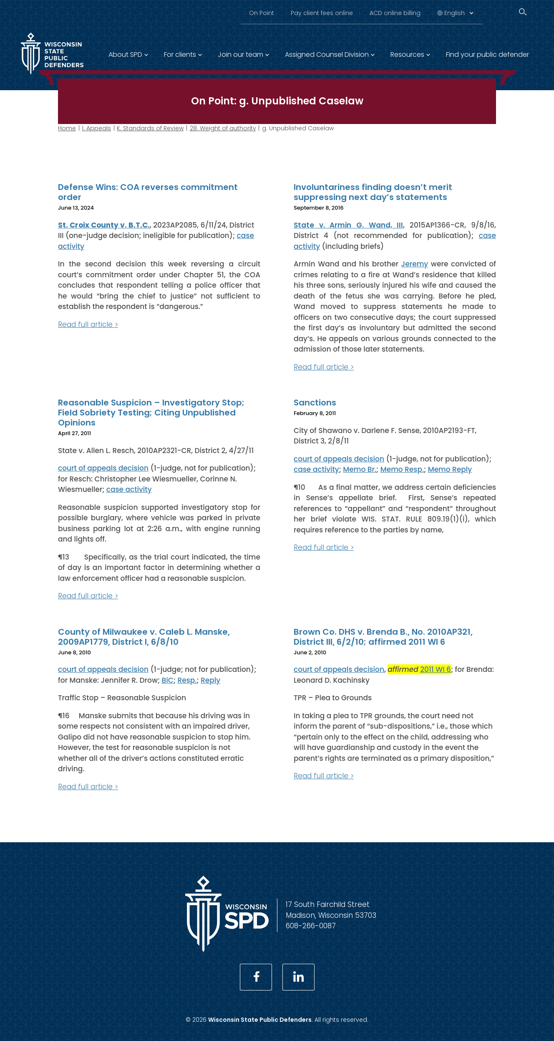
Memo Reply (450, 469)
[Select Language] (459, 13)
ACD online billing (395, 13)
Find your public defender (487, 54)
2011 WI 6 (435, 669)
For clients (180, 54)
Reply (210, 680)
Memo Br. (359, 469)
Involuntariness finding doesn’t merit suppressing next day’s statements (373, 192)
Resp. (187, 680)
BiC (168, 680)
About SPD (125, 54)
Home (67, 128)
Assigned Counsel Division (327, 54)
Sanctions (315, 402)
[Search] (522, 11)
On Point (261, 13)
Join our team (240, 54)
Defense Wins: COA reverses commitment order (148, 192)
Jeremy (414, 264)
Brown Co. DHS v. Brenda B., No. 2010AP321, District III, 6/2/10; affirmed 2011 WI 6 (383, 636)
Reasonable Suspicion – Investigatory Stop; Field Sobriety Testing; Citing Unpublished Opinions (151, 412)
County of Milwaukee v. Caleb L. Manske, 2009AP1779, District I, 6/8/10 (144, 636)
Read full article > (88, 324)
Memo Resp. (402, 469)
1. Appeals (96, 128)
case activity (129, 489)
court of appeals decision (103, 468)
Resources (407, 54)
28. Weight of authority (223, 128)
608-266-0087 (311, 926)
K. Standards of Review (150, 128)
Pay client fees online (322, 13)
